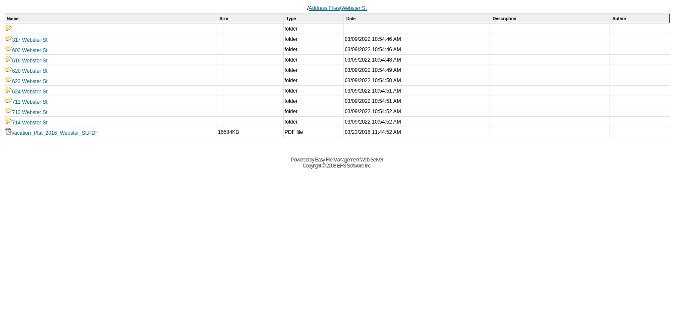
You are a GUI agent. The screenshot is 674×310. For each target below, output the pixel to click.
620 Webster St (26, 71)
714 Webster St (26, 123)
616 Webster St (26, 61)
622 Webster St (26, 81)
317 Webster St (26, 40)
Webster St (354, 8)
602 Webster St (26, 50)
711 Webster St (26, 102)
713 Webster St (26, 112)
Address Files (324, 8)
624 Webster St (26, 92)
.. (10, 30)
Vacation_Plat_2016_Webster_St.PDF (51, 133)
